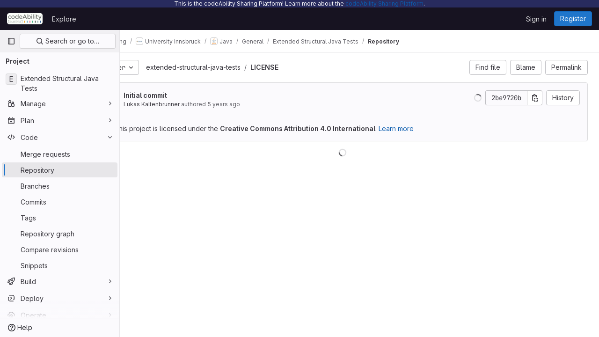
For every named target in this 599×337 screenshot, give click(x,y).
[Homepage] (24, 18)
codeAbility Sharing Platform (384, 3)
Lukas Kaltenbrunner (186, 104)
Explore (64, 19)
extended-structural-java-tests (227, 67)
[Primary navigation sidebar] (11, 41)
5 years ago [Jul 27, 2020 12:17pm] (257, 104)
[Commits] (59, 201)
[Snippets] (59, 265)
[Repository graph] (59, 233)
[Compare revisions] (59, 249)
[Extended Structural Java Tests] (59, 83)
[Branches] (59, 185)
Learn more (430, 128)
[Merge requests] (59, 154)
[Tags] (59, 217)
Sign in (536, 19)
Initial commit (179, 95)
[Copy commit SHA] (534, 97)
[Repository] (59, 169)
